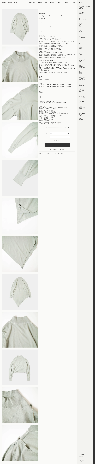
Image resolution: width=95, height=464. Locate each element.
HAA (79, 43)
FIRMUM (80, 31)
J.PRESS (80, 48)
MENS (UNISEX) (33, 2)
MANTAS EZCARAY (82, 73)
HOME (40, 9)
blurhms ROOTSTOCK (83, 11)
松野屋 (80, 118)
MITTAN (80, 64)
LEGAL (15, 454)
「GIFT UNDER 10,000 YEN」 (52, 443)
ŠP (79, 95)
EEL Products (81, 26)
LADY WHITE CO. (82, 60)
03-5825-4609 (42, 455)
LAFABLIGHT (81, 62)
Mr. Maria (80, 65)
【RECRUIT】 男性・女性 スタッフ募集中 (35, 430)
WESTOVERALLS (82, 108)
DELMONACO (81, 23)
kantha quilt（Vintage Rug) (84, 56)
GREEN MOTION (82, 37)
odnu (80, 84)
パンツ (51, 153)
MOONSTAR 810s (82, 67)
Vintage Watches (82, 107)
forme (80, 29)
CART (52, 2)
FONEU (80, 30)
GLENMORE (81, 39)
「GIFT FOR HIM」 (30, 443)
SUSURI (80, 94)
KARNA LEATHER (82, 59)
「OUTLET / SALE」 (64, 443)
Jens (80, 49)
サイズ (46, 137)
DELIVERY (16, 452)
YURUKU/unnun (82, 113)
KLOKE (80, 55)
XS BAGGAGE (81, 109)
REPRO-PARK (81, 89)
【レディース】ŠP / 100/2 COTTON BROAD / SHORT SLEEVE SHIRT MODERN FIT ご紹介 (45, 432)
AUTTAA (80, 7)
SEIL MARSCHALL (82, 96)
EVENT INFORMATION (46, 440)
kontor (80, 53)
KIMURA (80, 54)
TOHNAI (80, 104)
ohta (80, 83)
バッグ (55, 153)
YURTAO (80, 114)
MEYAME (80, 72)
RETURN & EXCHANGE (6, 454)
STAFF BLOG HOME (31, 440)
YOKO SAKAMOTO (82, 110)
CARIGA (80, 18)
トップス (47, 153)
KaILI (80, 52)
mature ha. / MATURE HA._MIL (84, 68)
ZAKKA (45, 2)
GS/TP (80, 36)
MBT (79, 71)
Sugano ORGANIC (82, 97)
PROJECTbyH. (81, 90)
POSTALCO (81, 88)
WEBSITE (29, 457)
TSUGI (80, 102)
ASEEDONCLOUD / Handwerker (84, 6)
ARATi (80, 9)
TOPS (51, 9)
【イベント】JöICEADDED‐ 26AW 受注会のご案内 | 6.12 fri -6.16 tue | (41, 428)
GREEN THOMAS (82, 38)
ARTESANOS (81, 8)
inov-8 (80, 44)
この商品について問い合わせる (57, 149)
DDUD (80, 21)
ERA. (79, 25)
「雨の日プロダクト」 (31, 444)
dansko (80, 20)
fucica (80, 32)
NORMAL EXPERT (82, 79)
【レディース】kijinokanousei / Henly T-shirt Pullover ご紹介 (39, 435)
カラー (46, 133)
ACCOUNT (58, 2)
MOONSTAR (81, 66)
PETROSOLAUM (82, 85)
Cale (79, 14)
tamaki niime (81, 101)
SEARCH (65, 2)
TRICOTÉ (80, 100)
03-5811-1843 (66, 455)
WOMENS (40, 2)
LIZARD (80, 61)
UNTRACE (80, 106)
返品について (60, 153)
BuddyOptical (81, 12)
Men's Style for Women (57, 440)
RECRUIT (73, 2)
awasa (80, 5)
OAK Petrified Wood (82, 80)
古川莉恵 (80, 116)
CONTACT (4, 457)
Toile (80, 103)
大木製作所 (81, 115)
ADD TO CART (57, 145)
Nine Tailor (81, 78)
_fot (79, 35)
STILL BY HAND (81, 91)
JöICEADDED (42, 13)
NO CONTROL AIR (82, 77)
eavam (80, 24)
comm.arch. (81, 13)
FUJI (79, 33)
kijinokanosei (81, 58)
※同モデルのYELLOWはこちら (45, 79)
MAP (43, 452)
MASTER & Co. (81, 74)
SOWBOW (80, 92)
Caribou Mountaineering (83, 17)
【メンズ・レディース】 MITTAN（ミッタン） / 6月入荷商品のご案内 (41, 433)
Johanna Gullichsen (82, 50)
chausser (80, 15)
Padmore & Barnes (82, 86)
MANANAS (81, 76)
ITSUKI (80, 45)
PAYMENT (4, 452)
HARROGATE (81, 41)
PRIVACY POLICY (5, 455)
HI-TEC (80, 42)
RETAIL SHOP (16, 455)
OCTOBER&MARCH (82, 82)
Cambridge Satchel (82, 19)
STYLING (38, 440)
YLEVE (80, 112)
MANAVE (80, 70)
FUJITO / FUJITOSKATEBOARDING (85, 27)
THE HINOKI (81, 98)
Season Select (81, 119)
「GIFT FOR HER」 (40, 443)
